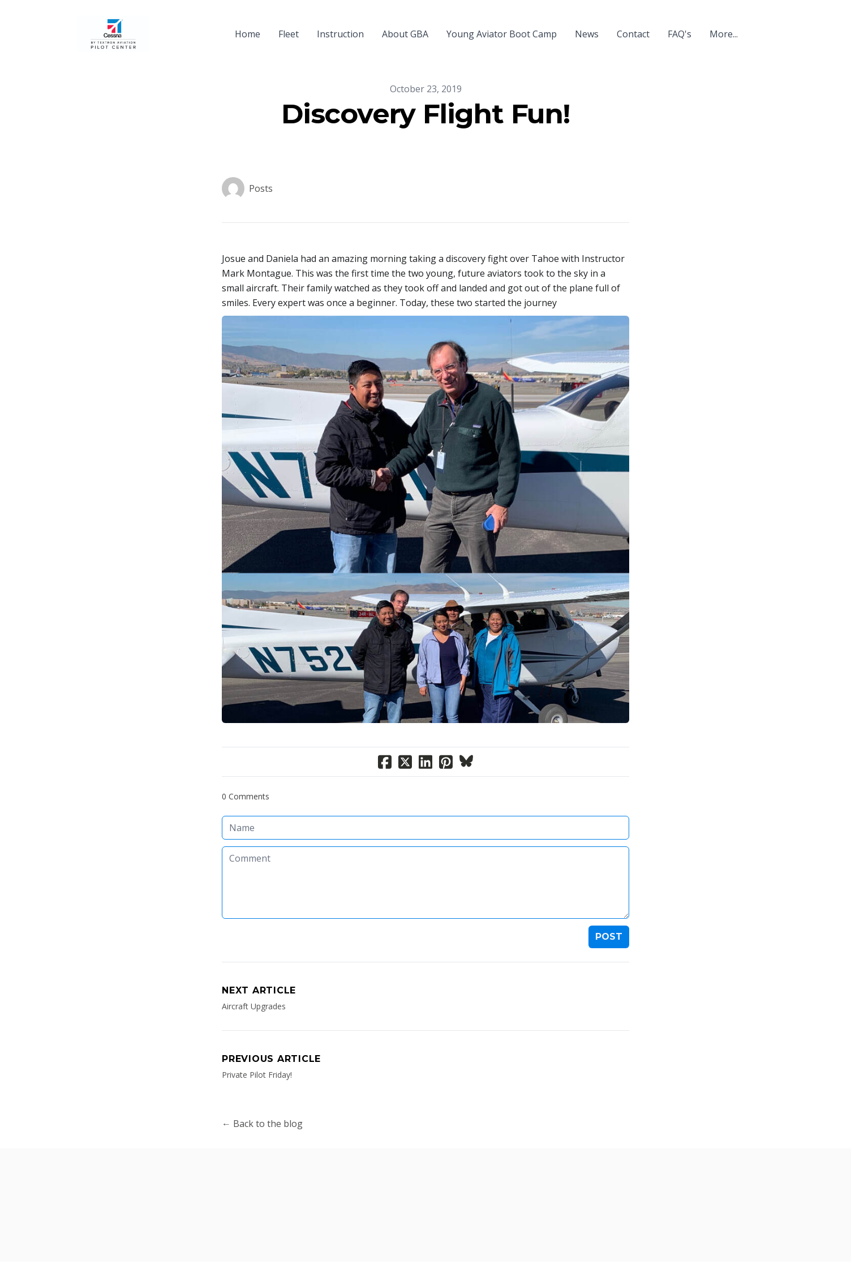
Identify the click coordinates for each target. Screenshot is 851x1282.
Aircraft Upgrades (254, 1006)
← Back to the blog (262, 1123)
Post (608, 936)
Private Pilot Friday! (257, 1074)
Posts (261, 188)
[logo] (113, 34)
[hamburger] (163, 27)
